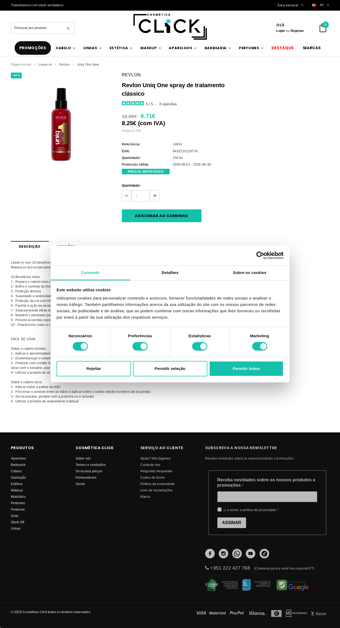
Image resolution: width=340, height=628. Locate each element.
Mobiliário (18, 497)
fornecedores (86, 477)
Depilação (18, 477)
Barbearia (18, 465)
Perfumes (18, 503)
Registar (297, 31)
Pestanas (18, 509)
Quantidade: (131, 185)
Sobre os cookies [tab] (249, 272)
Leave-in (45, 64)
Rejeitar (93, 368)
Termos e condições (91, 465)
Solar (15, 516)
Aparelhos (18, 458)
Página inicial (21, 64)
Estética (17, 484)
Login (280, 31)
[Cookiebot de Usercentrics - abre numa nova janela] (260, 255)
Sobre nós (83, 458)
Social (80, 484)
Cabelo (16, 471)
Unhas (16, 528)
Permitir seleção (170, 368)
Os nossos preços (89, 471)
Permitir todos (246, 368)
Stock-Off (17, 522)
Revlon (64, 64)
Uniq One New (88, 64)
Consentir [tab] (90, 272)
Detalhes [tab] (170, 272)
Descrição (30, 246)
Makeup (17, 490)
